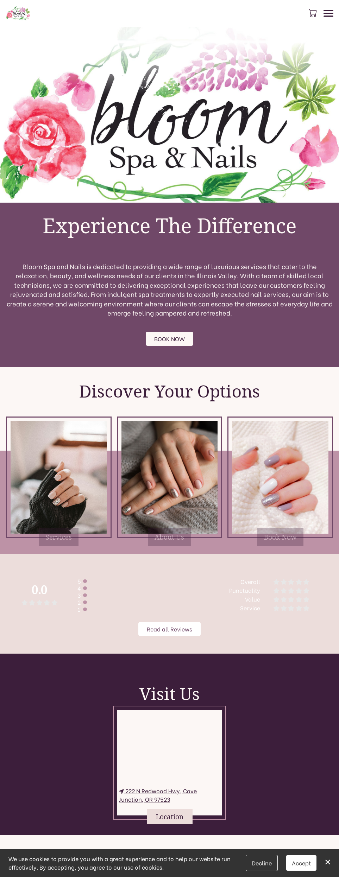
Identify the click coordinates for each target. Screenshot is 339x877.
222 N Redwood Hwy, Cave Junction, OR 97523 (158, 795)
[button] (313, 13)
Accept (301, 863)
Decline (262, 863)
